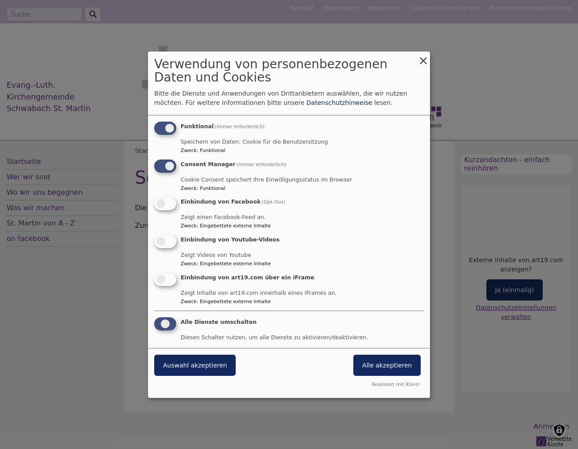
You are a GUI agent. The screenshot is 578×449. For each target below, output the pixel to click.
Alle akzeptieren (387, 365)
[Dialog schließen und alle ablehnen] (423, 56)
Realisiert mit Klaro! (395, 384)
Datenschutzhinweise (339, 102)
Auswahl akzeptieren (195, 365)
